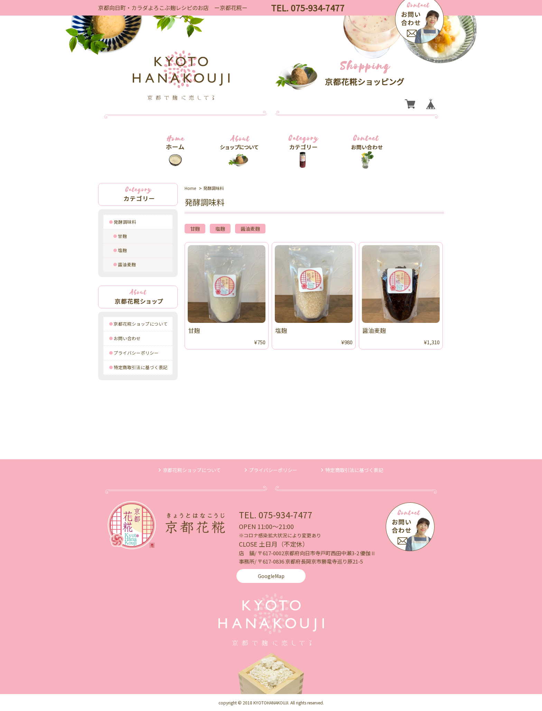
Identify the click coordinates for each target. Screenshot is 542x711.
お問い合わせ (127, 338)
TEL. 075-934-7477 (275, 514)
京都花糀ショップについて (141, 323)
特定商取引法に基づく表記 (141, 367)
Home (190, 188)
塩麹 (122, 250)
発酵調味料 (125, 222)
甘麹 (122, 236)
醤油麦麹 (127, 264)
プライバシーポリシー (136, 352)
